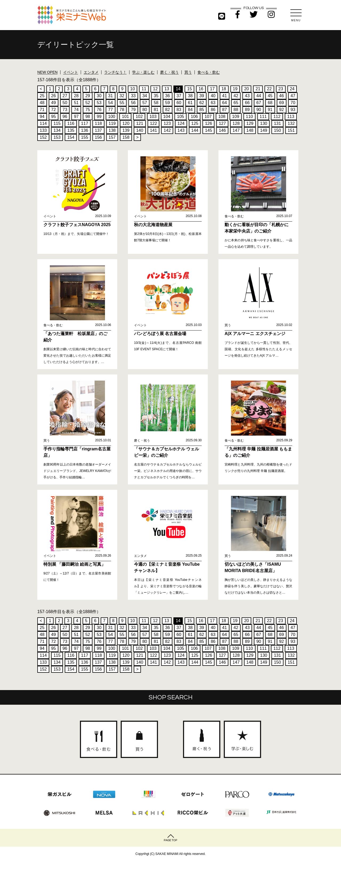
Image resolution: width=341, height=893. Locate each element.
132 (291, 123)
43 (247, 95)
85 (201, 109)
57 (144, 102)
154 (70, 137)
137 (98, 130)
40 (213, 95)
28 (76, 95)
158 (125, 137)
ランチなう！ (115, 72)
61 (190, 102)
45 (270, 95)
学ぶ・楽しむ (143, 72)
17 (212, 89)
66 (247, 102)
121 (139, 123)
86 (213, 109)
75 (87, 109)
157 (112, 137)
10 (132, 89)
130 (263, 123)
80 (144, 109)
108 (221, 116)
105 (180, 116)
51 (76, 102)
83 (179, 109)
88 (236, 109)
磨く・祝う (169, 72)
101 (125, 116)
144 (194, 130)
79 (133, 109)
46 (281, 95)
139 (125, 130)
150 (277, 130)
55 (122, 102)
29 (87, 95)
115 (57, 123)
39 (201, 95)
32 (122, 95)
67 (258, 102)
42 (236, 95)
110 (249, 116)
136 (84, 130)
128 (236, 123)
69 (281, 102)
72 (53, 109)
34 (144, 95)
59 (167, 102)
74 (76, 109)
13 (166, 89)
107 (208, 116)
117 (84, 123)
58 (156, 102)
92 (281, 109)
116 (70, 123)
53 (99, 102)
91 (270, 109)
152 (43, 137)
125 (194, 123)
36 (167, 95)
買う (188, 72)
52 (87, 102)
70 (293, 102)
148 (250, 130)
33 (133, 95)
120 (125, 123)
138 (112, 130)
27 (65, 95)
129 (250, 123)
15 (189, 89)
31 (110, 95)
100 (111, 116)
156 (98, 137)
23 (280, 89)
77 (110, 109)
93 (293, 109)
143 (181, 130)
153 (57, 137)
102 (139, 116)
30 (99, 95)
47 (293, 95)
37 (179, 95)
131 (277, 123)
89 (247, 109)
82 (167, 109)
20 (246, 89)
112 (277, 116)
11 (143, 89)
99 (99, 116)
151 (291, 130)
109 (235, 116)
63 (213, 102)
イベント (70, 72)
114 (43, 123)
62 (201, 102)
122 (153, 123)
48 (42, 102)
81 (156, 109)
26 (53, 95)
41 (224, 95)
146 (222, 130)
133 (43, 130)
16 (200, 89)
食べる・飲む (208, 72)
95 (53, 116)
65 (236, 102)
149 (263, 130)
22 (269, 89)
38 (190, 95)
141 (153, 130)
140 (139, 130)
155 (84, 137)
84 (190, 109)
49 (53, 102)
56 (133, 102)
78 (122, 109)
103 (153, 116)
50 (65, 102)
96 (65, 116)
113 (290, 116)
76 (99, 109)
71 (42, 109)
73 (65, 109)
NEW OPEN (47, 72)
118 (98, 123)
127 (222, 123)
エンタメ (91, 72)
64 (224, 102)
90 (258, 109)
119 (112, 123)
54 (110, 102)
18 (223, 89)
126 (208, 123)
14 (178, 89)
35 (156, 95)
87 (224, 109)
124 (181, 123)
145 (208, 130)
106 (194, 116)
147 (236, 130)
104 (166, 116)
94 (42, 116)
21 (257, 89)
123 (167, 123)
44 (258, 95)
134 (57, 130)
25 (42, 95)
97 (76, 116)
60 (179, 102)
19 (235, 89)
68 (270, 102)
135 (70, 130)
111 (263, 116)
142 (167, 130)
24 (292, 89)
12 (155, 89)
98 (87, 116)
